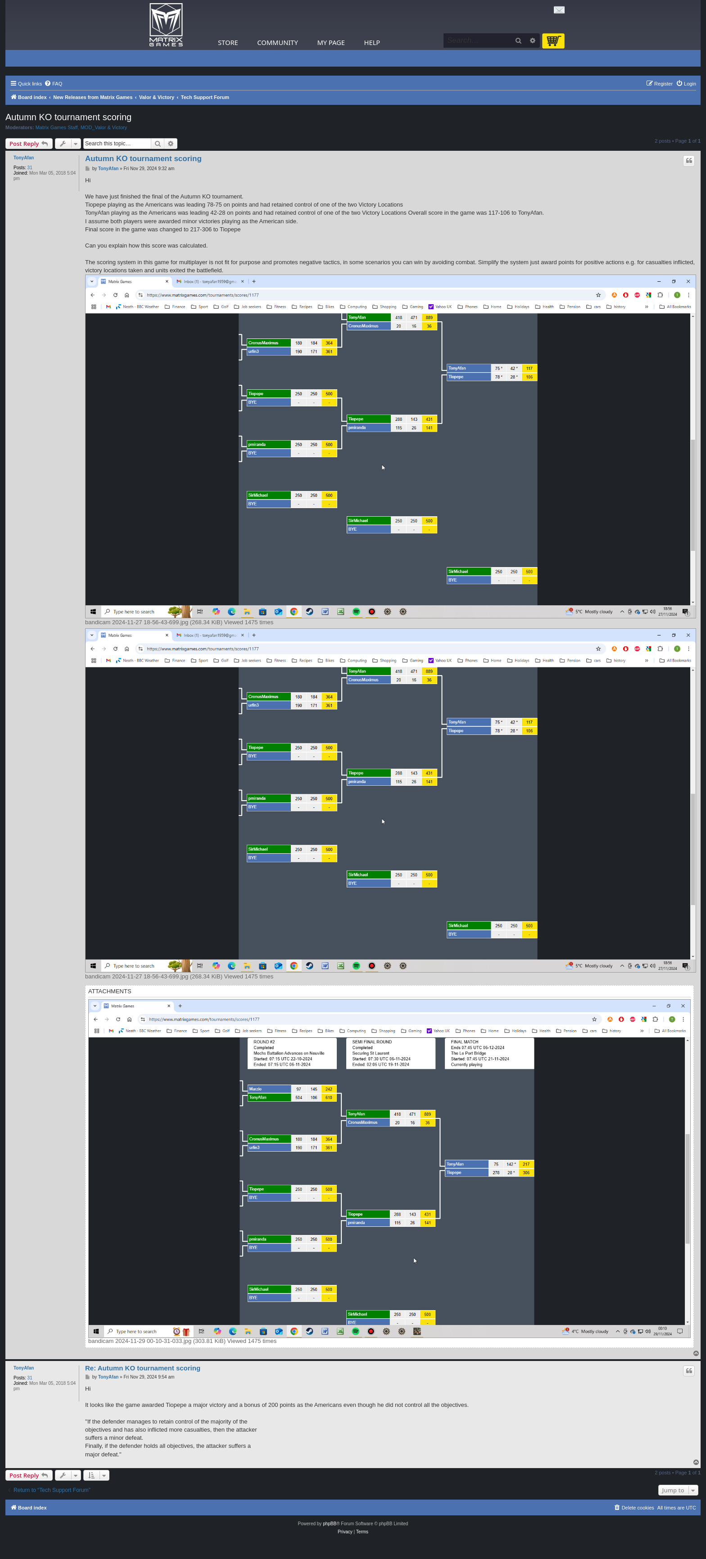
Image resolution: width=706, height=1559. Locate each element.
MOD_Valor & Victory (104, 127)
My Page (331, 42)
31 (29, 167)
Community (277, 42)
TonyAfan (24, 157)
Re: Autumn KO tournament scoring (142, 1368)
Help (372, 42)
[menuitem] (53, 83)
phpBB (329, 1523)
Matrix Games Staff (57, 127)
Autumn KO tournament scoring (68, 117)
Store (228, 42)
